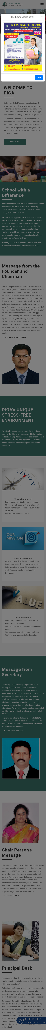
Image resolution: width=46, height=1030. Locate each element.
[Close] (42, 16)
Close (39, 77)
